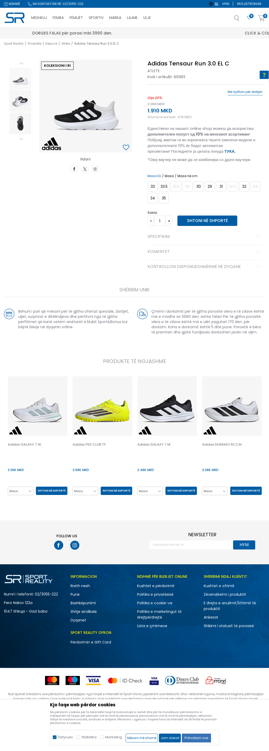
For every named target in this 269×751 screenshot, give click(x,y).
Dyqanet (78, 620)
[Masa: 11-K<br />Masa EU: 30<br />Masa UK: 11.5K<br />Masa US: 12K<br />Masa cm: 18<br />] (198, 186)
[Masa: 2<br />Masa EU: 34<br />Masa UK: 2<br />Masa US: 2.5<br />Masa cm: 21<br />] (152, 198)
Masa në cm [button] (187, 176)
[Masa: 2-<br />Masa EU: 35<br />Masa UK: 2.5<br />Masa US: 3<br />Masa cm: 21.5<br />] (163, 198)
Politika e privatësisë (155, 594)
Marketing (113, 737)
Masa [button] (169, 176)
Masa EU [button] (154, 176)
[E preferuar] (249, 18)
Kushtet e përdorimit (156, 586)
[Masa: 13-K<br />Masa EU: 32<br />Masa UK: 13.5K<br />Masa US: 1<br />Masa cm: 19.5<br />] (244, 186)
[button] (242, 19)
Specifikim (204, 236)
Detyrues (65, 737)
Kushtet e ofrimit (219, 586)
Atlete (65, 43)
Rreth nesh (80, 586)
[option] (20, 79)
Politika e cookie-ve (154, 603)
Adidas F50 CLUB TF (89, 444)
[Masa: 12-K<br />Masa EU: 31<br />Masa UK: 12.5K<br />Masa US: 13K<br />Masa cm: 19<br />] (221, 186)
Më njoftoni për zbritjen (245, 92)
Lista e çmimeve (152, 626)
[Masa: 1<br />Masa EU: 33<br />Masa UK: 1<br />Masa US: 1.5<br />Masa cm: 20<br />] (152, 186)
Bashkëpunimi (83, 603)
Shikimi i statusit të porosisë (229, 626)
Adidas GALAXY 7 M (153, 444)
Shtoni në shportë (206, 221)
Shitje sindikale (84, 611)
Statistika (89, 737)
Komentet (204, 251)
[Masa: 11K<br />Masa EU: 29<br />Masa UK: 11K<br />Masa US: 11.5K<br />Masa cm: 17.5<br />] (209, 186)
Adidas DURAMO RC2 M (222, 444)
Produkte (34, 43)
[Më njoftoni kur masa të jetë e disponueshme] (175, 186)
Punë (75, 594)
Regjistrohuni (249, 4)
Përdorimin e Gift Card (91, 642)
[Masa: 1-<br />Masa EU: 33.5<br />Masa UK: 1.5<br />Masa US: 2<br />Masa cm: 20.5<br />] (163, 186)
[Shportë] (261, 18)
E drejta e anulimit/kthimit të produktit (230, 606)
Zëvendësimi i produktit (225, 594)
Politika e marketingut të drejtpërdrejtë (159, 614)
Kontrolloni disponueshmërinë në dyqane (204, 267)
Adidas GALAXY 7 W (24, 444)
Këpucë (51, 43)
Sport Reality (14, 43)
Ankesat (211, 617)
